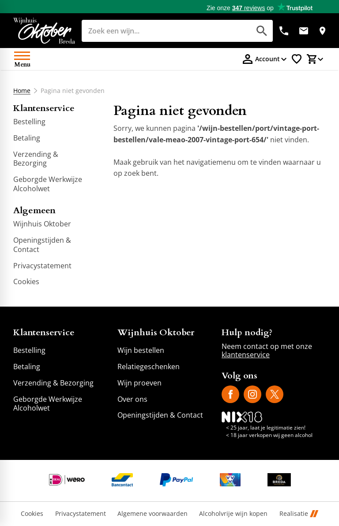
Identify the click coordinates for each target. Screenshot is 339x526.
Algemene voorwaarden (152, 514)
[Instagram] (252, 394)
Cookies (32, 514)
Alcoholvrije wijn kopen (233, 514)
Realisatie (298, 514)
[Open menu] (22, 59)
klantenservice (246, 354)
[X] (274, 394)
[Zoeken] (156, 31)
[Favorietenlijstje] (296, 59)
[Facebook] (230, 394)
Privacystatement (80, 514)
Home (21, 91)
